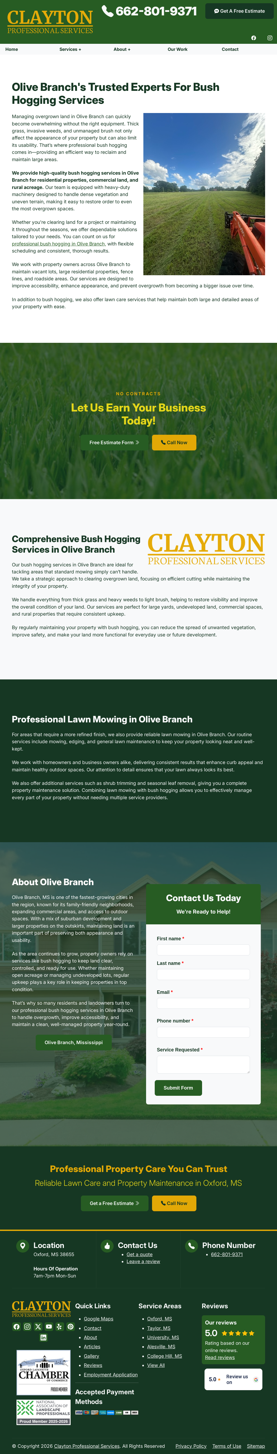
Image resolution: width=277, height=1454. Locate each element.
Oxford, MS (159, 1319)
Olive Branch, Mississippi (74, 1042)
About (90, 1337)
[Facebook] (253, 38)
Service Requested (180, 1050)
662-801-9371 (149, 11)
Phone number (175, 1021)
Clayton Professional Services (87, 1446)
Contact (230, 49)
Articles (92, 1346)
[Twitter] (38, 1326)
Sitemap (256, 1446)
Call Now (174, 442)
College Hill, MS (164, 1356)
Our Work (177, 49)
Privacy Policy (191, 1446)
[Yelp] (59, 1326)
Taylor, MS (158, 1328)
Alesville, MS (161, 1346)
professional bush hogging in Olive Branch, (59, 244)
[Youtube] (49, 1326)
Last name (170, 963)
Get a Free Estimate (115, 1203)
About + (122, 49)
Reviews (93, 1365)
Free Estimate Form (115, 442)
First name (170, 938)
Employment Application (111, 1374)
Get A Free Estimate (239, 11)
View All (156, 1365)
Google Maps (98, 1319)
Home (11, 49)
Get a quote (140, 1254)
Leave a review (143, 1261)
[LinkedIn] (43, 1337)
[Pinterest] (70, 1326)
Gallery (91, 1356)
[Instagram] (270, 38)
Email (165, 992)
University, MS (163, 1337)
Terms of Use (226, 1446)
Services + (70, 49)
